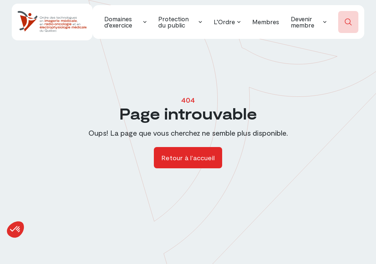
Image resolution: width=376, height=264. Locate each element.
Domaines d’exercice (118, 22)
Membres (265, 21)
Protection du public (173, 22)
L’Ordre (224, 21)
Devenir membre (302, 22)
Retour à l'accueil (188, 158)
